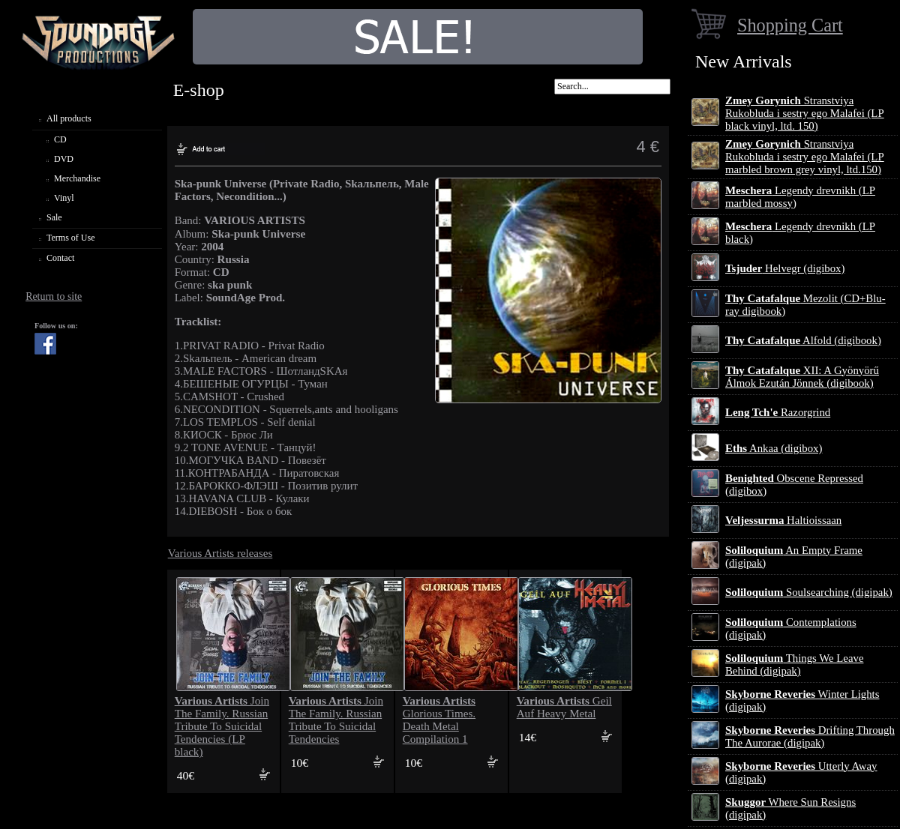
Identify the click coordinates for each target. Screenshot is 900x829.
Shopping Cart (790, 25)
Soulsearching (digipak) (808, 592)
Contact (60, 258)
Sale (54, 217)
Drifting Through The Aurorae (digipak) (810, 736)
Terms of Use (70, 237)
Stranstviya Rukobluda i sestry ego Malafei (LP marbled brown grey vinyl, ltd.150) (804, 156)
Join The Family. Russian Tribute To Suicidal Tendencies (336, 720)
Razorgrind (777, 412)
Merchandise (77, 178)
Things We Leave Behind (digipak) (794, 664)
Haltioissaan (783, 520)
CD (60, 139)
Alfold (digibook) (803, 340)
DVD (64, 159)
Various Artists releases (220, 553)
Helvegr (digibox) (784, 268)
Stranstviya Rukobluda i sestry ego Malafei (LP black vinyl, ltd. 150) (804, 113)
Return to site (54, 296)
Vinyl (64, 198)
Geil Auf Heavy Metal (564, 707)
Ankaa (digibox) (773, 448)
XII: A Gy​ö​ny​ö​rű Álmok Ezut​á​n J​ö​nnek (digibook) (802, 376)
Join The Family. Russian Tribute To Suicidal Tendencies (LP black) (222, 726)
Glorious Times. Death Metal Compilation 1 (439, 720)
